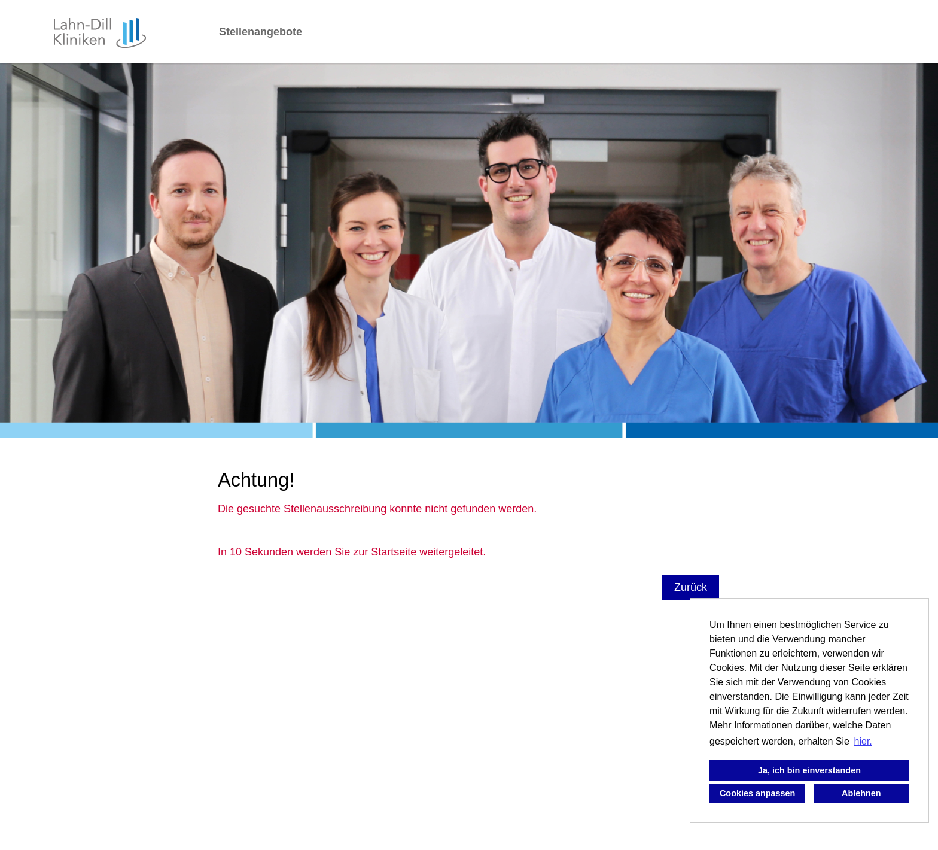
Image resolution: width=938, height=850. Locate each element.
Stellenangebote (260, 32)
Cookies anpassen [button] (757, 793)
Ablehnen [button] (861, 793)
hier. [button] (863, 741)
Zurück (690, 587)
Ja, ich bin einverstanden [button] (809, 770)
